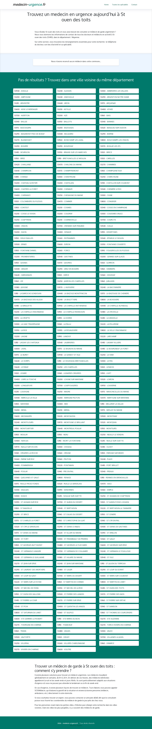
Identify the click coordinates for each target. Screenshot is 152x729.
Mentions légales (76, 725)
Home (106, 5)
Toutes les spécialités (120, 5)
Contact (134, 5)
